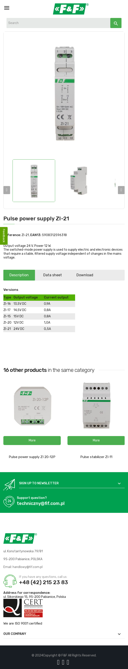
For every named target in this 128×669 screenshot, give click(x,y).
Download (87, 275)
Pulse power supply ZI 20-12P (32, 457)
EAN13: (35, 235)
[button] (32, 440)
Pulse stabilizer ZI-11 (96, 457)
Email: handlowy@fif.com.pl (23, 567)
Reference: (12, 235)
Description (19, 275)
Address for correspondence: (26, 593)
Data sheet (54, 275)
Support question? (32, 498)
